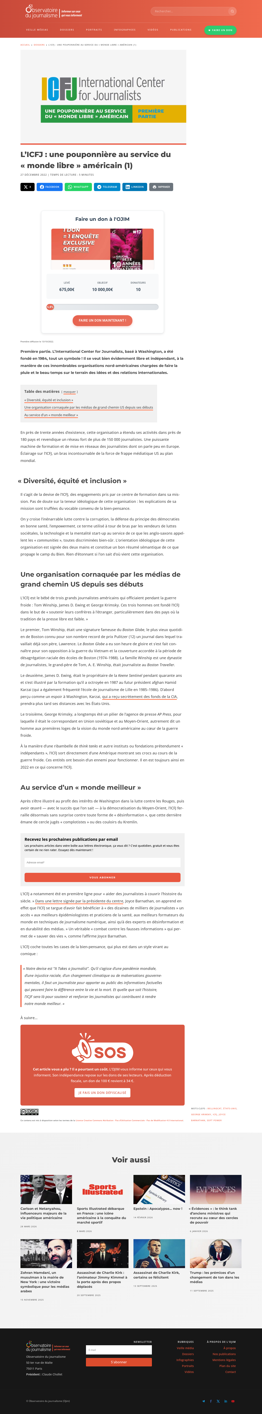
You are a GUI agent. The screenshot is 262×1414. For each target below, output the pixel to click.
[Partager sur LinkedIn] (134, 187)
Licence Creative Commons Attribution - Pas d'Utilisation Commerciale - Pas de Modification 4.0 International (129, 1120)
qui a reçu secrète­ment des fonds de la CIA (139, 696)
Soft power (214, 1120)
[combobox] (189, 11)
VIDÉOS (153, 29)
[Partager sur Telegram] (107, 187)
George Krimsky (201, 1114)
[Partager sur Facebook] (50, 187)
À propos (230, 1348)
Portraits (188, 1366)
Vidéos (189, 1372)
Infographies (185, 1360)
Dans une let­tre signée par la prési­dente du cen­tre (79, 900)
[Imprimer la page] (161, 187)
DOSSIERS (67, 29)
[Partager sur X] (27, 187)
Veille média (185, 1348)
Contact (230, 1372)
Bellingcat (215, 1108)
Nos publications (224, 1354)
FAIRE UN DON (220, 30)
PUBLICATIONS (181, 29)
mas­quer (69, 392)
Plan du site (227, 1366)
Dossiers (188, 1354)
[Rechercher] (232, 11)
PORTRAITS (94, 29)
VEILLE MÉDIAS (37, 29)
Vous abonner (102, 877)
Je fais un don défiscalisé (102, 1093)
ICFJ (215, 1114)
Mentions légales (224, 1360)
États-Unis (230, 1108)
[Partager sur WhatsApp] (78, 187)
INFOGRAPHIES (125, 29)
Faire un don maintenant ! (102, 320)
